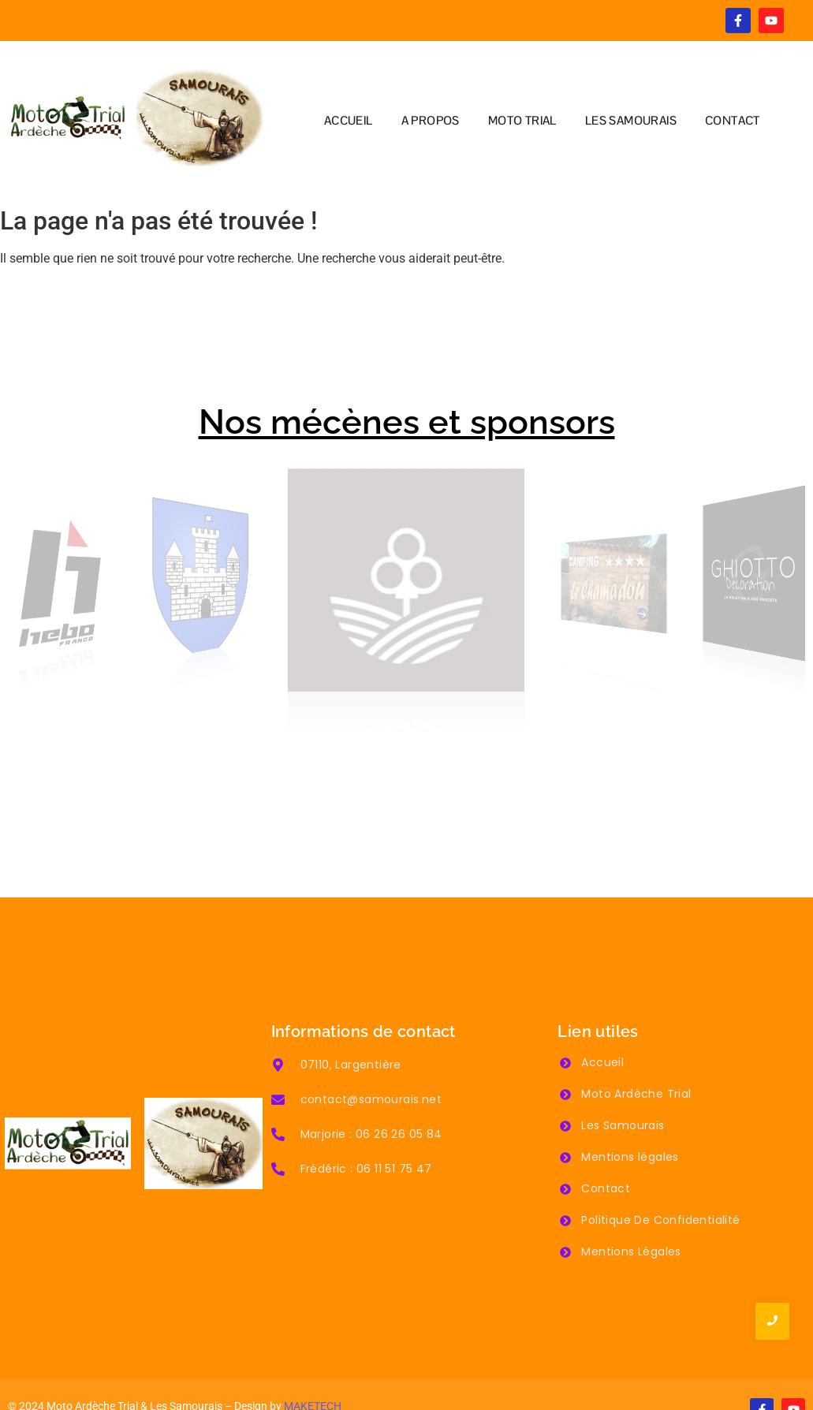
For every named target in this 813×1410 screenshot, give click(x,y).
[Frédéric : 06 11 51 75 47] (278, 1130)
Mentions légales (629, 1117)
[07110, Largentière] (278, 1026)
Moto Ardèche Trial (636, 1054)
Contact (605, 1149)
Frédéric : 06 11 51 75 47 (366, 1128)
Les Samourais (622, 1086)
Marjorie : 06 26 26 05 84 (371, 1094)
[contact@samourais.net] (278, 1061)
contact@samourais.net (371, 1059)
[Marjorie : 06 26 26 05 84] (278, 1095)
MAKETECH (312, 1366)
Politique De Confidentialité (660, 1180)
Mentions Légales (631, 1212)
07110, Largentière (350, 1024)
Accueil (602, 1023)
